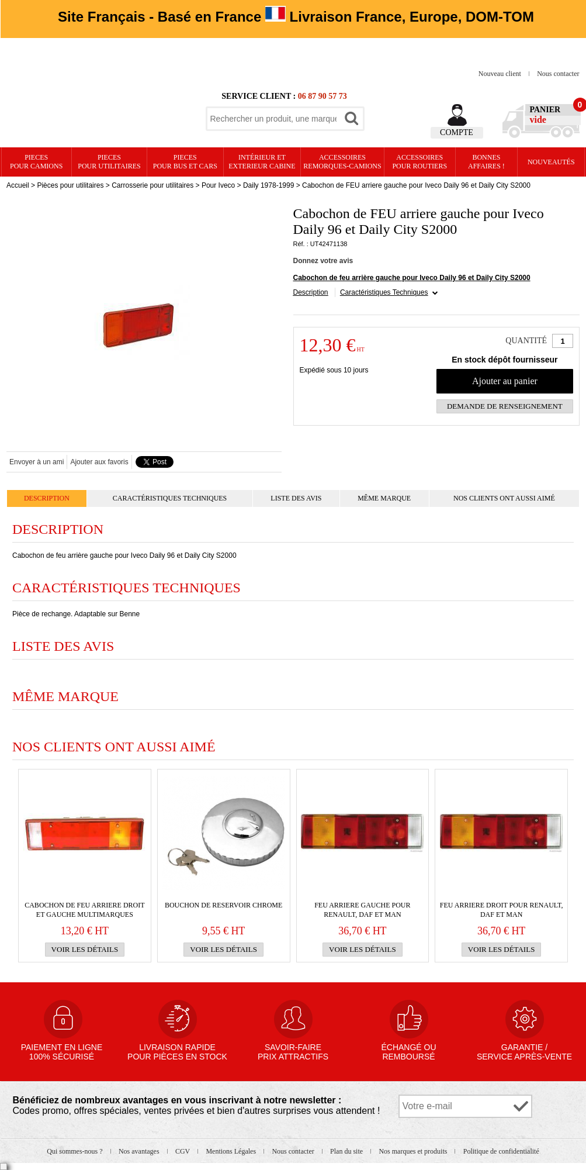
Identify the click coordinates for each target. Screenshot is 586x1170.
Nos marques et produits (414, 1151)
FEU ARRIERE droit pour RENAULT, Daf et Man (501, 910)
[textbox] (273, 118)
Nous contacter (558, 74)
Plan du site (347, 1151)
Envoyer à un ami (36, 462)
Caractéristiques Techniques (384, 292)
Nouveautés (551, 162)
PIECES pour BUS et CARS (185, 161)
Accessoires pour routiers (419, 161)
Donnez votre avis (323, 261)
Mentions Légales (232, 1151)
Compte (456, 132)
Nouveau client (500, 74)
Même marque (384, 498)
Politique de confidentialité (501, 1151)
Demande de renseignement (505, 406)
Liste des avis (296, 498)
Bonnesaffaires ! (486, 161)
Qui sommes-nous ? (75, 1151)
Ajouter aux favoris (99, 462)
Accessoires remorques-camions (342, 161)
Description (310, 292)
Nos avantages (140, 1151)
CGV (183, 1151)
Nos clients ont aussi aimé (504, 498)
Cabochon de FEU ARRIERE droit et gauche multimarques (84, 910)
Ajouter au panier (505, 381)
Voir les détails (85, 949)
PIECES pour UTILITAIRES (109, 161)
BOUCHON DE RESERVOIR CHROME (223, 905)
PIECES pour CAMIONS (36, 161)
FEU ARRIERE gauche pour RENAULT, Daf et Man (362, 910)
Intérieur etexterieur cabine (261, 161)
